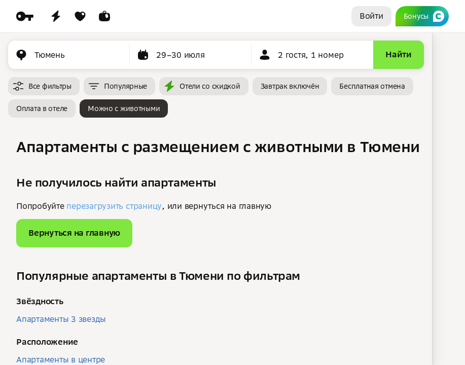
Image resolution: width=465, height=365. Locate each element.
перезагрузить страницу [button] (114, 206)
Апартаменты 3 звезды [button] (61, 319)
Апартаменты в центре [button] (60, 359)
